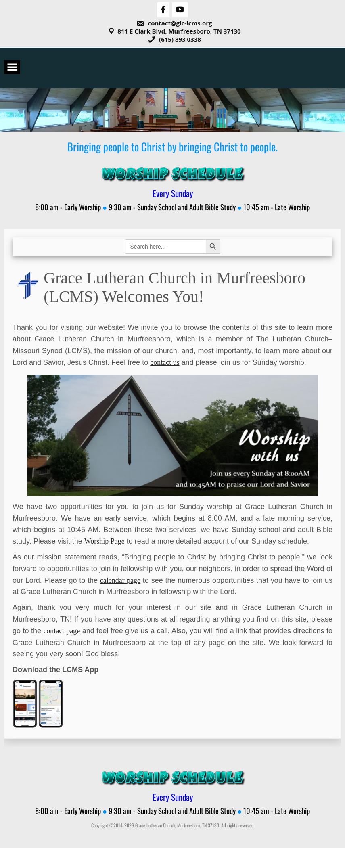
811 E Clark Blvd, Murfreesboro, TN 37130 (178, 31)
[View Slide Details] (172, 435)
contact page (61, 631)
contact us (164, 362)
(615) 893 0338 (174, 39)
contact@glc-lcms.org (174, 23)
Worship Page (104, 541)
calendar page (120, 580)
